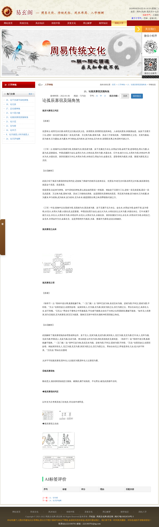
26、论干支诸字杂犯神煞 (17, 100)
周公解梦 (87, 23)
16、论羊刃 (11, 130)
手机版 (92, 517)
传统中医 (55, 23)
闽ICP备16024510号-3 (124, 517)
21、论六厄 (11, 122)
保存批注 (137, 96)
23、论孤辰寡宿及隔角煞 (17, 117)
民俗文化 (24, 23)
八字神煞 (121, 85)
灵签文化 (71, 23)
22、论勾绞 (11, 126)
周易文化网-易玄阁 (104, 517)
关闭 (125, 96)
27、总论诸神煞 (13, 109)
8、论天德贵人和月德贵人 (17, 134)
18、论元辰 (11, 104)
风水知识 (40, 23)
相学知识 (103, 23)
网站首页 (8, 23)
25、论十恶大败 (13, 113)
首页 (114, 85)
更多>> (31, 94)
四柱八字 (119, 23)
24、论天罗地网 (13, 139)
